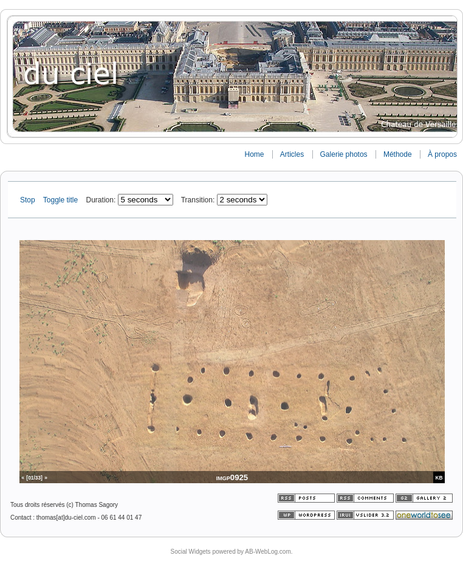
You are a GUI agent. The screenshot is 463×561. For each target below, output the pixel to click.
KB (439, 478)
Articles (292, 154)
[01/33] (34, 478)
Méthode (397, 154)
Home (254, 154)
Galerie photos (344, 154)
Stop (28, 200)
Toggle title (61, 200)
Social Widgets (190, 551)
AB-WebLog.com (267, 551)
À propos (442, 154)
